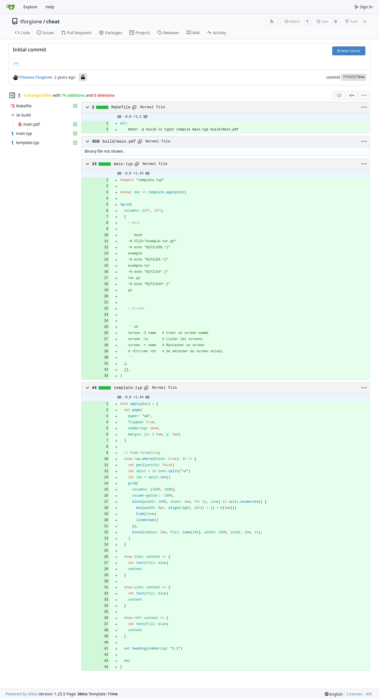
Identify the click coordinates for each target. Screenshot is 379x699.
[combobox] (339, 95)
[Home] (10, 7)
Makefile (120, 107)
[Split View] (352, 95)
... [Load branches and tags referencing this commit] (16, 63)
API (369, 693)
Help (50, 6)
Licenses (354, 693)
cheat (53, 21)
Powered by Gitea (22, 693)
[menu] (364, 95)
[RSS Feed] (271, 21)
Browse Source (348, 50)
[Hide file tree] (12, 95)
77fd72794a (354, 77)
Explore (30, 6)
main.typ (123, 164)
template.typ (128, 388)
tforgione (31, 21)
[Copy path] (134, 107)
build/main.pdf (119, 141)
